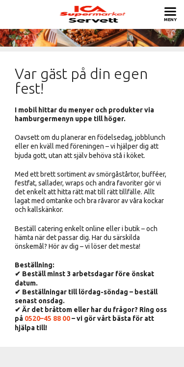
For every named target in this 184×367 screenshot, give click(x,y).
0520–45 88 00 (47, 318)
